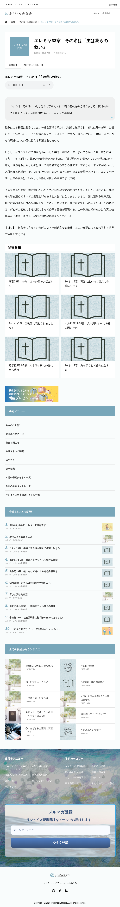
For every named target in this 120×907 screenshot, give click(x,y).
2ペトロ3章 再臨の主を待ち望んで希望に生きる (34, 548)
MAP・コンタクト (41, 765)
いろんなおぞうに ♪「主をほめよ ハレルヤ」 (36, 629)
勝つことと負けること (20, 536)
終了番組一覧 (72, 783)
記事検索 (113, 5)
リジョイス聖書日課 (20, 551)
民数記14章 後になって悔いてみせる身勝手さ (33, 571)
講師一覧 (9, 781)
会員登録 (106, 13)
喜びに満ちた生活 (18, 594)
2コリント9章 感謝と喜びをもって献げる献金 (33, 560)
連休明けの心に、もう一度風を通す (27, 525)
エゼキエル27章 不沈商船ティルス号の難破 (32, 606)
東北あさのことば (15, 434)
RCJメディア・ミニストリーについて (16, 767)
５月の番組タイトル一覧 (18, 486)
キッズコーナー (18, 632)
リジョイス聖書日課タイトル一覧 (23, 494)
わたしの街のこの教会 (103, 783)
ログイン (95, 13)
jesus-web (46, 53)
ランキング (10, 786)
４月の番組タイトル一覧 (18, 477)
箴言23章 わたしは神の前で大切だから (30, 583)
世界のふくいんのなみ (16, 775)
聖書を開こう (12, 442)
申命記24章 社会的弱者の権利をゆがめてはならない (36, 617)
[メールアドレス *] (60, 830)
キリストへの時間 (15, 451)
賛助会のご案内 (40, 775)
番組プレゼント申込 (42, 781)
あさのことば (12, 425)
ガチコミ (10, 460)
